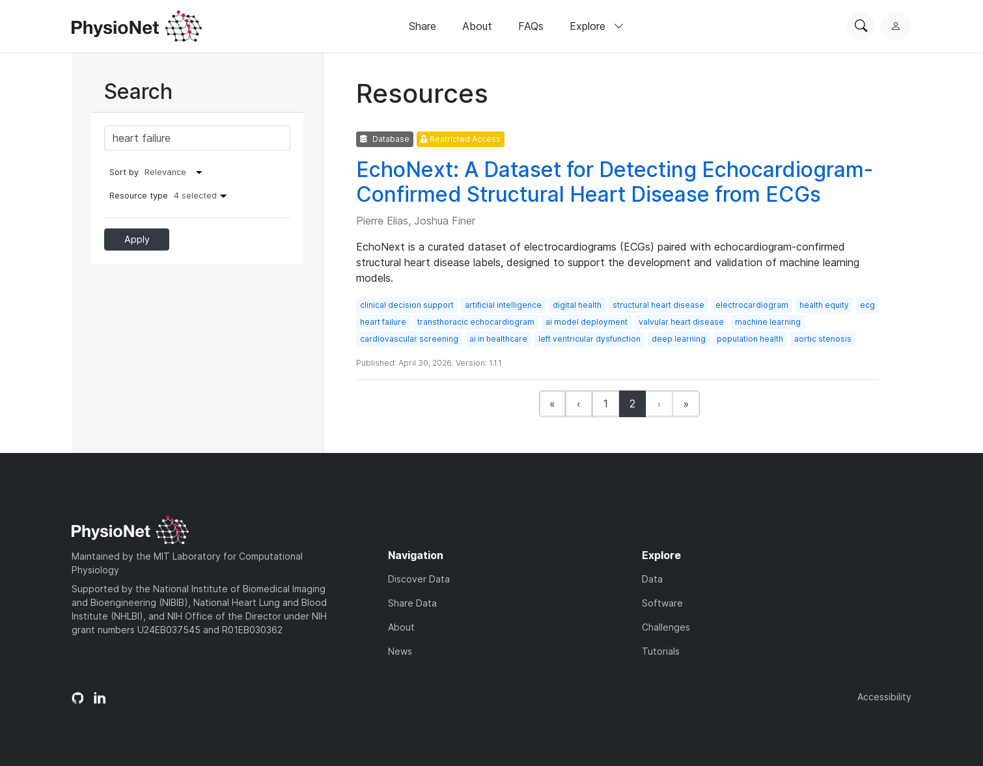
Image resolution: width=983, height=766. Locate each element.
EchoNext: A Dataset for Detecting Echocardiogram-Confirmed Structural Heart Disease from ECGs (614, 182)
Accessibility (884, 696)
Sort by (124, 172)
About (477, 26)
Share (422, 26)
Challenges (666, 627)
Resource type (171, 195)
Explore (597, 26)
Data (652, 578)
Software (662, 603)
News (400, 651)
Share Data (412, 603)
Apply (137, 239)
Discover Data (419, 578)
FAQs (531, 26)
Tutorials (661, 651)
